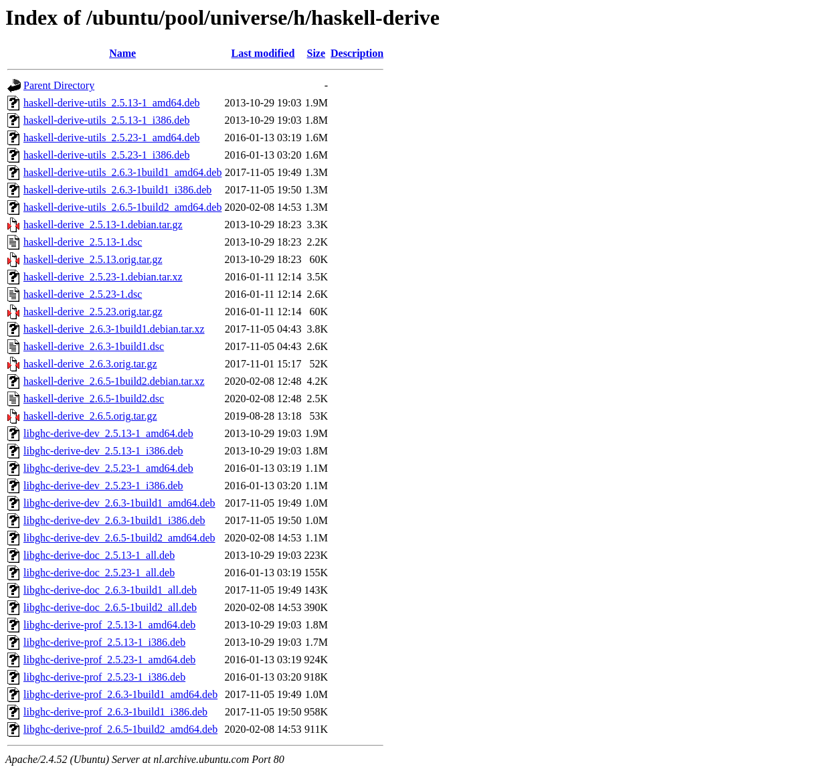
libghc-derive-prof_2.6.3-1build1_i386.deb (115, 711)
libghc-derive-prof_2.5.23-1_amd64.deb (109, 659)
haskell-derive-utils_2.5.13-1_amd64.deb (111, 102)
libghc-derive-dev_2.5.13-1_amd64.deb (108, 433)
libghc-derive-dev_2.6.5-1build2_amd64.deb (119, 537)
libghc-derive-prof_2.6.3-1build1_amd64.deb (120, 694)
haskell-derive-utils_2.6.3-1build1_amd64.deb (122, 172)
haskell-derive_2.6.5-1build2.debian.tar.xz (114, 381)
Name (122, 53)
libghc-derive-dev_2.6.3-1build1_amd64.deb (119, 503)
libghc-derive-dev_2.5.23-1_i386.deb (103, 485)
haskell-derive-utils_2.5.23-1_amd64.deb (111, 137)
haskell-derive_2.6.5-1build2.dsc (93, 398)
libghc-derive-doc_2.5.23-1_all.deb (99, 572)
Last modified (263, 53)
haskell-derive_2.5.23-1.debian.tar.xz (103, 276)
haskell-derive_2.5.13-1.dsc (82, 242)
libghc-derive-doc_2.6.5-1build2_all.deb (110, 607)
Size (316, 53)
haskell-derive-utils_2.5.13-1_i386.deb (106, 120)
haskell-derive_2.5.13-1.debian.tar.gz (103, 224)
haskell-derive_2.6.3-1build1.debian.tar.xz (114, 329)
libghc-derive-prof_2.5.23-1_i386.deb (104, 677)
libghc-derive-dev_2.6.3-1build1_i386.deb (114, 520)
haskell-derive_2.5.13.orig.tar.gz (93, 259)
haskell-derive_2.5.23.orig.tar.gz (93, 311)
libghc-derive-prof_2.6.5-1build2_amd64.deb (120, 729)
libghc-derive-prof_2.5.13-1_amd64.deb (109, 624)
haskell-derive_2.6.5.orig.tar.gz (90, 416)
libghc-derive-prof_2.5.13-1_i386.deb (104, 642)
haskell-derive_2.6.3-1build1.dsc (93, 346)
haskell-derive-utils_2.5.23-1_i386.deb (106, 155)
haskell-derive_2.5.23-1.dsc (82, 294)
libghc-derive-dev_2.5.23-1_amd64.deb (108, 468)
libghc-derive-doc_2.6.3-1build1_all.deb (110, 590)
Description (357, 53)
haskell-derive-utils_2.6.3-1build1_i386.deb (117, 189)
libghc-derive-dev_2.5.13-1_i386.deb (103, 450)
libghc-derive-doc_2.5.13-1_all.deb (99, 555)
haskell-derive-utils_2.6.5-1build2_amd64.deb (122, 207)
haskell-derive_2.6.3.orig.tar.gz (90, 363)
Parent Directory (58, 85)
